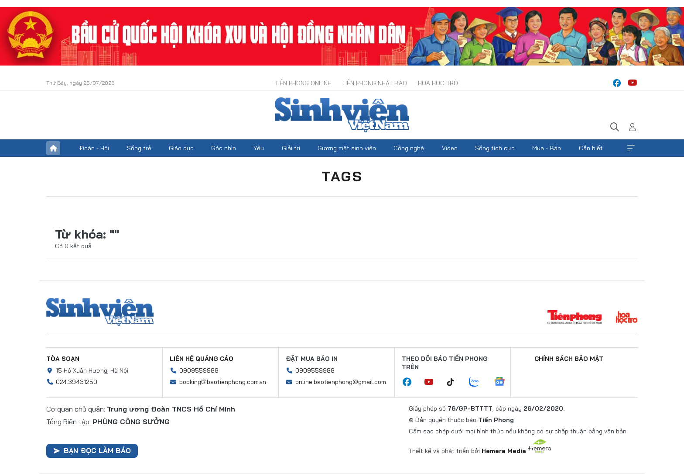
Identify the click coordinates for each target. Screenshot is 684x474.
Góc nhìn (223, 148)
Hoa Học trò (438, 83)
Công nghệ (408, 148)
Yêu (258, 148)
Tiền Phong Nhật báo (374, 83)
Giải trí (291, 148)
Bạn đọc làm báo (92, 450)
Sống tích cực (495, 148)
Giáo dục (181, 148)
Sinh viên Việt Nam (100, 312)
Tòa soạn (62, 359)
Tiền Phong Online (303, 83)
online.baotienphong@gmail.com (340, 382)
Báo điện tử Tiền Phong (342, 114)
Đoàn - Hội (94, 148)
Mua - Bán (546, 148)
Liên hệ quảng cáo (201, 359)
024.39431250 (76, 382)
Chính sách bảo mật (568, 359)
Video (450, 148)
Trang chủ (53, 148)
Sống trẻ (139, 148)
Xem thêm (631, 148)
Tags (342, 176)
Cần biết (591, 148)
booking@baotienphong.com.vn (222, 382)
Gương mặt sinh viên (347, 148)
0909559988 (199, 370)
